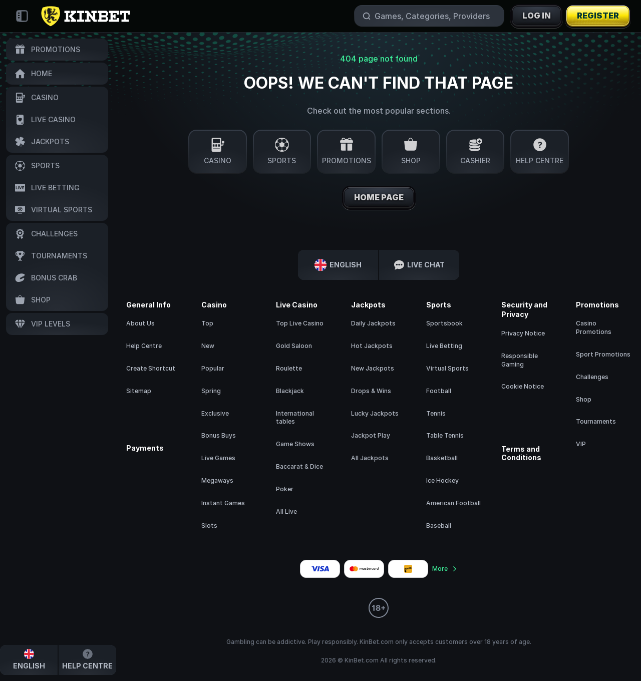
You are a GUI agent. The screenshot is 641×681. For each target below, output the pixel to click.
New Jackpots (372, 368)
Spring (211, 391)
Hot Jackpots (372, 346)
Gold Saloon (294, 346)
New (207, 346)
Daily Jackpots (373, 323)
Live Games (218, 458)
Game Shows (295, 444)
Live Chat (419, 265)
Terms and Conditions (521, 453)
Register (598, 16)
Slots (209, 525)
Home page (379, 198)
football (438, 391)
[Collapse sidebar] (22, 16)
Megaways (217, 480)
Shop (583, 399)
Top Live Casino (300, 323)
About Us (140, 323)
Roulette (289, 368)
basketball (442, 458)
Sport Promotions (603, 354)
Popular (212, 368)
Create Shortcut (150, 368)
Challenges (592, 377)
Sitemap (138, 391)
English (338, 265)
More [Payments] (445, 568)
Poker (284, 489)
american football (453, 503)
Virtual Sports (447, 368)
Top (207, 323)
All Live (286, 511)
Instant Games (223, 503)
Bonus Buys (218, 435)
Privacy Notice (523, 333)
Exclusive (215, 413)
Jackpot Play (370, 435)
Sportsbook (444, 323)
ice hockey (442, 480)
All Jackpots (370, 458)
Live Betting (444, 346)
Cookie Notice (522, 386)
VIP (581, 444)
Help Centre (144, 346)
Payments (145, 448)
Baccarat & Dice (299, 466)
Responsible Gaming (519, 360)
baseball (438, 525)
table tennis (445, 435)
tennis (436, 413)
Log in (536, 16)
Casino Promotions (593, 327)
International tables (295, 418)
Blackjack (290, 391)
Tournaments (596, 421)
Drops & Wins (371, 391)
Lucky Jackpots (375, 413)
